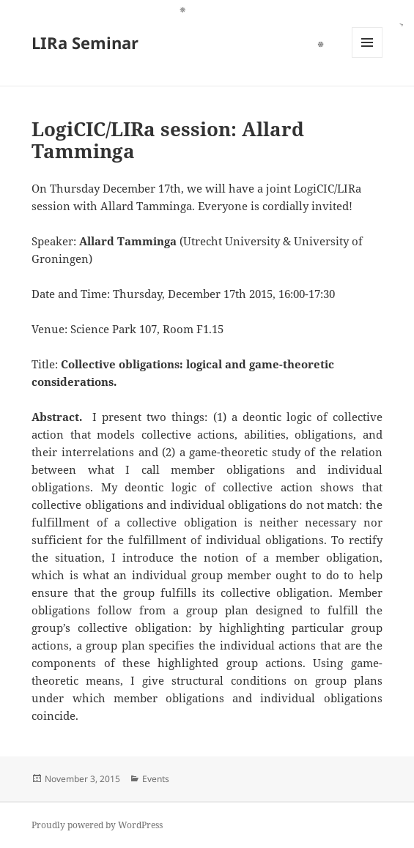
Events (155, 779)
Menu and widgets (367, 57)
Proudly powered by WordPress (97, 825)
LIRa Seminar (85, 42)
